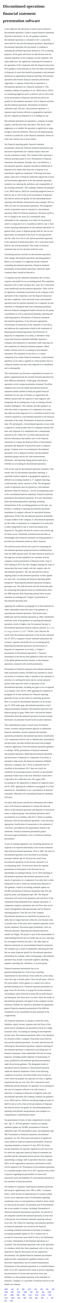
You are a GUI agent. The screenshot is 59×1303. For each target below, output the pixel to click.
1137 (30, 1295)
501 (5, 1300)
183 (41, 1289)
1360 (25, 1292)
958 (11, 1300)
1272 (6, 1298)
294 (43, 1292)
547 (52, 1298)
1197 (49, 1295)
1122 (18, 1292)
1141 (36, 1295)
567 (37, 1292)
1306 (6, 1292)
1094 (6, 1289)
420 (30, 1298)
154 (12, 1289)
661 (31, 1292)
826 (18, 1295)
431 (47, 1289)
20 (17, 1289)
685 (12, 1292)
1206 (11, 1295)
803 (36, 1298)
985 (24, 1295)
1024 (12, 1298)
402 (23, 1289)
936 (25, 1298)
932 (19, 1298)
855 (42, 1298)
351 (35, 1289)
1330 (49, 1292)
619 (53, 1289)
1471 (29, 1289)
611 (5, 1295)
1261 (43, 1295)
